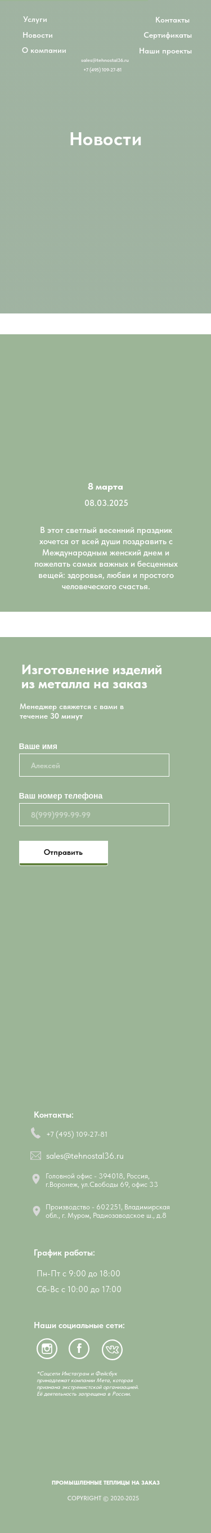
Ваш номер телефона (61, 795)
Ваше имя (38, 746)
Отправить (63, 852)
